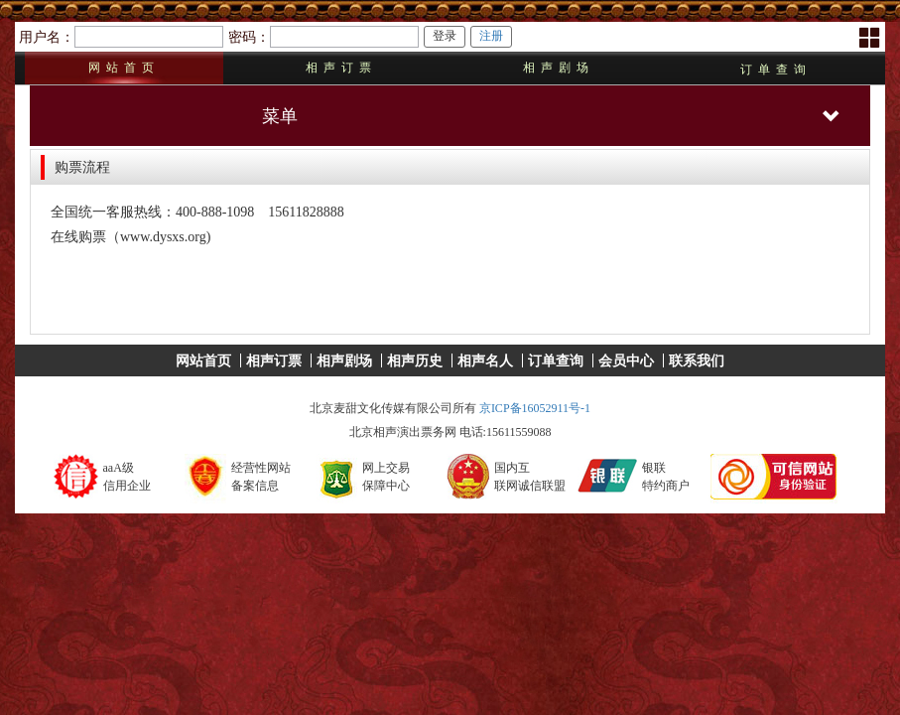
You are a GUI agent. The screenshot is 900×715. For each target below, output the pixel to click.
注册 (491, 36)
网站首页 (124, 67)
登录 (444, 36)
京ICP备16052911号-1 (534, 408)
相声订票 (341, 67)
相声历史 (415, 360)
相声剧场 (558, 67)
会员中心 (626, 360)
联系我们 (696, 360)
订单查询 (776, 69)
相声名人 (485, 360)
